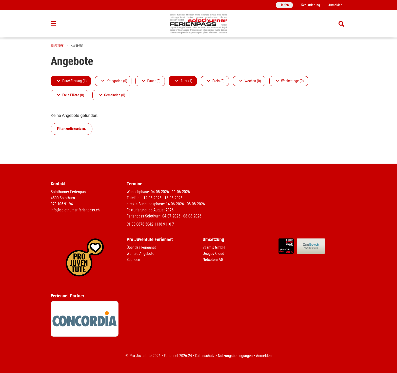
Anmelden (335, 5)
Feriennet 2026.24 (177, 355)
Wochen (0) (250, 81)
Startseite (57, 45)
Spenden (134, 259)
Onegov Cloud (214, 253)
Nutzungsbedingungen (235, 355)
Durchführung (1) (72, 81)
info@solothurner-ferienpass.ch (76, 210)
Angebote (77, 45)
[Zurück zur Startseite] (199, 25)
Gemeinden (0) (112, 95)
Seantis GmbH (214, 247)
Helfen (283, 5)
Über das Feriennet (141, 247)
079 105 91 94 (62, 204)
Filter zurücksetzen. (71, 129)
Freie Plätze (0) (70, 95)
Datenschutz (205, 355)
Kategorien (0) (114, 81)
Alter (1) (183, 81)
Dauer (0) (151, 81)
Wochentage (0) (290, 81)
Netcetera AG (213, 259)
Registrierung (310, 5)
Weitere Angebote (141, 253)
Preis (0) (216, 81)
